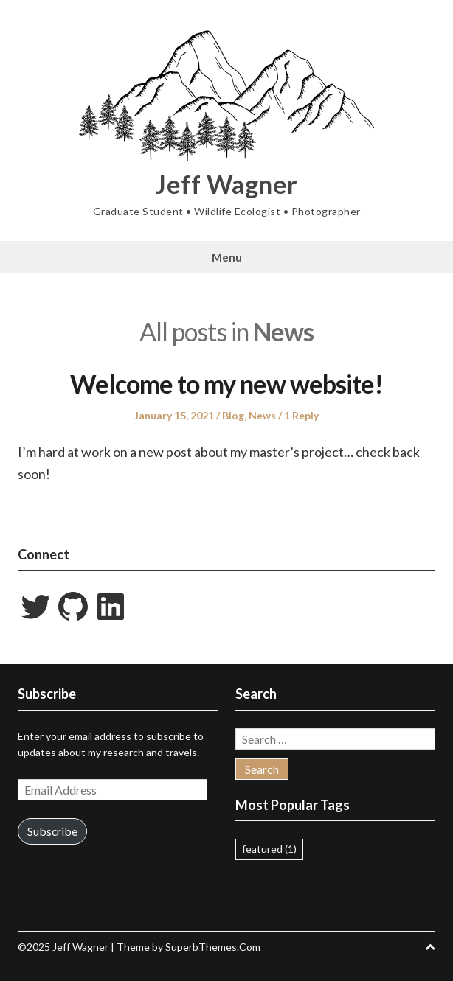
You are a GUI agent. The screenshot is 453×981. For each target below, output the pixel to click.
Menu (227, 257)
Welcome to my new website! (226, 384)
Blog (233, 415)
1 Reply (301, 415)
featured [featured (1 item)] (269, 848)
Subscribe (52, 831)
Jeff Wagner (226, 184)
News (262, 415)
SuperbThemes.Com (212, 946)
